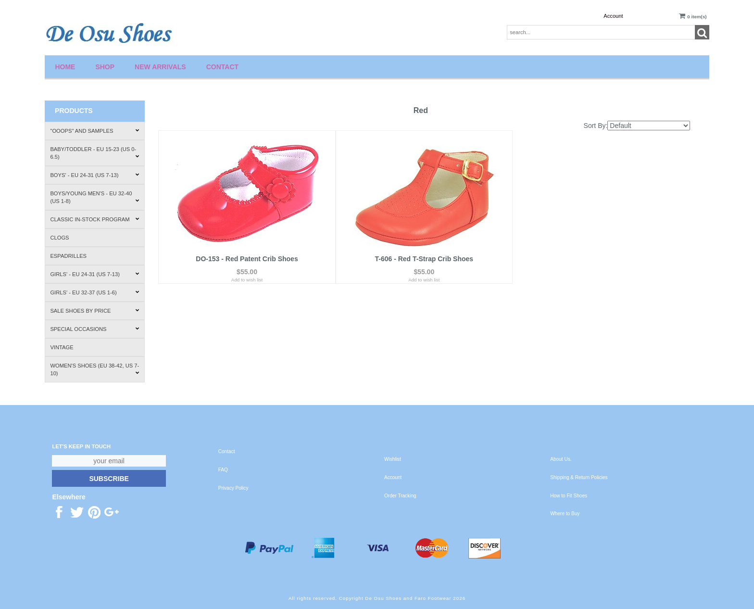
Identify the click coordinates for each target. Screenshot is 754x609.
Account (613, 16)
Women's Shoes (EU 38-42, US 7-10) (94, 369)
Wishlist (392, 459)
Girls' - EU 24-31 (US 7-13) (94, 274)
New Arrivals (160, 67)
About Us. (560, 459)
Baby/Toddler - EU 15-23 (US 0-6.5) (94, 153)
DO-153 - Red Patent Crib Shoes (247, 259)
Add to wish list (247, 279)
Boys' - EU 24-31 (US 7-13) (94, 175)
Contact (222, 67)
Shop (104, 67)
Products (74, 110)
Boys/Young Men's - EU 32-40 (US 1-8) (94, 197)
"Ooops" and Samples (94, 131)
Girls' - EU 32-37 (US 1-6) (94, 292)
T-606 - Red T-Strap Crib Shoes (424, 259)
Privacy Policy (233, 488)
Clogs (59, 238)
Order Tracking (400, 495)
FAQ (223, 469)
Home (65, 67)
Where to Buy (564, 513)
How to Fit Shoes (568, 495)
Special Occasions (94, 329)
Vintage (61, 347)
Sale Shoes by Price (94, 311)
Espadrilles (68, 256)
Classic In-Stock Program (94, 219)
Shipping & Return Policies (578, 477)
